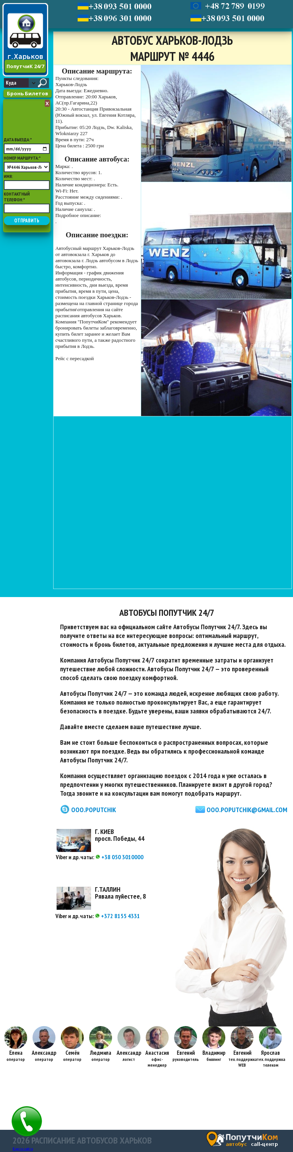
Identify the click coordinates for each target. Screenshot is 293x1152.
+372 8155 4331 (117, 916)
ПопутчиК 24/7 (25, 66)
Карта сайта (23, 1148)
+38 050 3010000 (119, 857)
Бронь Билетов (27, 93)
